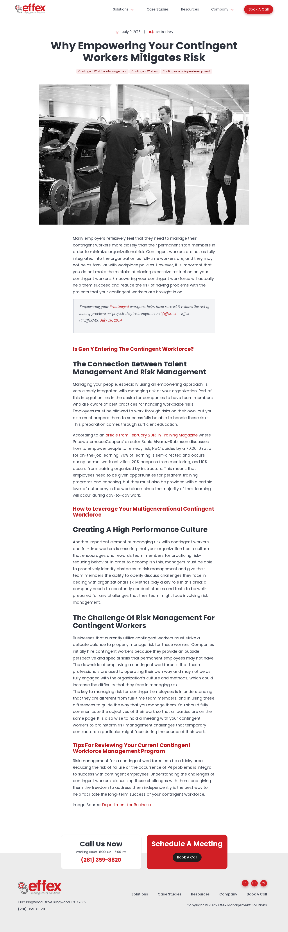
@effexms (168, 313)
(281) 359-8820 (101, 859)
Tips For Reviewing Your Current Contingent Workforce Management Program (132, 748)
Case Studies (158, 9)
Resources (190, 9)
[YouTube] (254, 883)
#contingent (119, 306)
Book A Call (259, 9)
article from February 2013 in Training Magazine (152, 435)
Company (219, 9)
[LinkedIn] (245, 883)
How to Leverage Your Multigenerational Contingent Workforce (143, 511)
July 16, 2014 (111, 320)
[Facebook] (263, 883)
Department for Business (126, 804)
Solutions (120, 9)
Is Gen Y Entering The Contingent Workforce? (133, 349)
